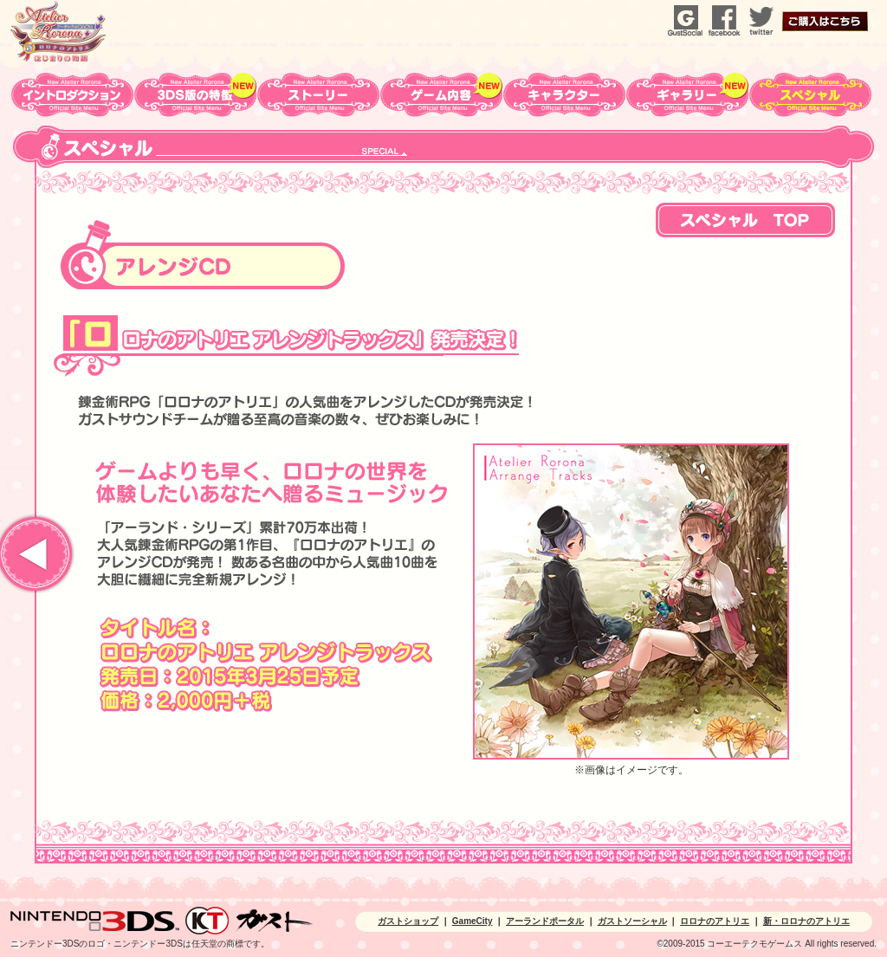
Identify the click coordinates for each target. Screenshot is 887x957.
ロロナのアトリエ (714, 921)
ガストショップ (408, 921)
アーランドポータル (545, 921)
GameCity (472, 921)
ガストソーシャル (632, 921)
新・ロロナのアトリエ (806, 921)
